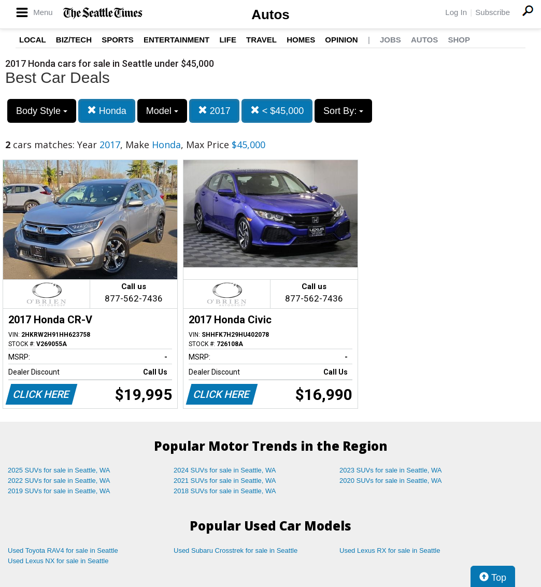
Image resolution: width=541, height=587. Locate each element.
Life (227, 39)
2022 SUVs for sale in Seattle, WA (59, 480)
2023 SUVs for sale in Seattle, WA (390, 470)
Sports (118, 39)
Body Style (41, 111)
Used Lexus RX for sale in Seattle (389, 550)
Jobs (390, 39)
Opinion (341, 39)
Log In (456, 12)
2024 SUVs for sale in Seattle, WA (225, 470)
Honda (106, 110)
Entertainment (176, 39)
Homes (301, 39)
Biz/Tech (74, 39)
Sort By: (343, 111)
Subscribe (492, 12)
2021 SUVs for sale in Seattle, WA (225, 480)
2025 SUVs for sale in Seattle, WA (59, 470)
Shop (459, 39)
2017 (214, 110)
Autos (270, 14)
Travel (261, 39)
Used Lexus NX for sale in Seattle (58, 561)
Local (32, 39)
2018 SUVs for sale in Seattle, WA (225, 491)
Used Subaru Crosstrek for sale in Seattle (235, 550)
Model (162, 111)
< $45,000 (277, 110)
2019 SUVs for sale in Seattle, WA (59, 491)
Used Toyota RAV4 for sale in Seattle (63, 550)
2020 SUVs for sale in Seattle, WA (390, 480)
